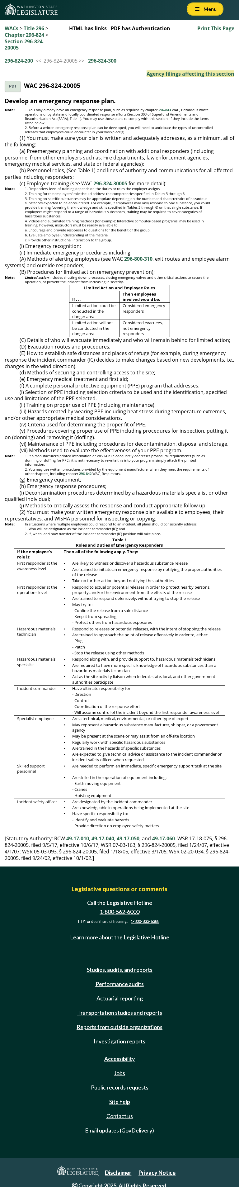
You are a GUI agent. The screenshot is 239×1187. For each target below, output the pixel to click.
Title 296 (34, 28)
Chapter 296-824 (24, 34)
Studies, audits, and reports (119, 969)
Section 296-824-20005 (24, 44)
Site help (119, 1101)
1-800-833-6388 (145, 921)
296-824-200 (19, 60)
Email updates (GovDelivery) (119, 1130)
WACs (11, 28)
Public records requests (119, 1087)
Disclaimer (118, 1172)
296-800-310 (138, 258)
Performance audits (120, 983)
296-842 (85, 474)
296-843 (164, 110)
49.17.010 (77, 838)
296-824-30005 (110, 183)
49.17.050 (128, 838)
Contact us (119, 1116)
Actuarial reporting (119, 998)
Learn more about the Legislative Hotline (119, 937)
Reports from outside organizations (119, 1026)
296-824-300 (102, 60)
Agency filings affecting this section (190, 73)
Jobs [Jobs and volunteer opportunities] (119, 1073)
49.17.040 (102, 838)
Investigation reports (119, 1041)
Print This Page (215, 28)
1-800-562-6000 (119, 911)
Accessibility (119, 1058)
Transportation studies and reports (119, 1012)
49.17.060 (163, 838)
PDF (13, 86)
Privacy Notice (157, 1172)
